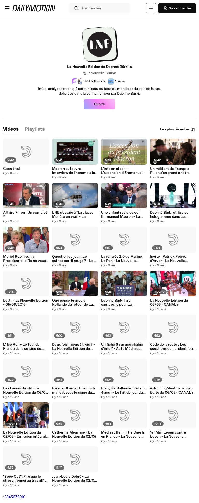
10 (23, 497)
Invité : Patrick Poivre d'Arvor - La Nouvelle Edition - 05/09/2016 (168, 259)
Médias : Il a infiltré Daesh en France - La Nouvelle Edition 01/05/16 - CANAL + (123, 434)
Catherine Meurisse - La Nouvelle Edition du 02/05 (74, 434)
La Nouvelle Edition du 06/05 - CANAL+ (169, 302)
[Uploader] (151, 8)
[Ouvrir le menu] (7, 8)
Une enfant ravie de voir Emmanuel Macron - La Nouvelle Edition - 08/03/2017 (121, 215)
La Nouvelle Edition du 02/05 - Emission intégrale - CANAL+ (25, 434)
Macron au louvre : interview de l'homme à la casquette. (73, 171)
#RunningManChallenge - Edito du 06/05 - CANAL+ (171, 390)
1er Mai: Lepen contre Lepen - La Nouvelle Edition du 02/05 (168, 434)
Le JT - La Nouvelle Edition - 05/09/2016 (25, 302)
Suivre (99, 104)
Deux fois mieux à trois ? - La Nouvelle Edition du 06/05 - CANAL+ (73, 347)
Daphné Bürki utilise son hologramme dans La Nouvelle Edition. (170, 215)
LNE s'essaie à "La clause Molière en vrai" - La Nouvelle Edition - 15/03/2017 (73, 215)
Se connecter (177, 8)
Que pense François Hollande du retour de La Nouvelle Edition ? (72, 302)
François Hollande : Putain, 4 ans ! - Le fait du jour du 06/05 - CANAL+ (123, 390)
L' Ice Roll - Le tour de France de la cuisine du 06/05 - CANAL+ (22, 347)
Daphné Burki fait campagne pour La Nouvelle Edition (116, 302)
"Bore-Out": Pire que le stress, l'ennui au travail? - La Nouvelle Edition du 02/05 (24, 478)
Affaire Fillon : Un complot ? (25, 215)
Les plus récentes (178, 129)
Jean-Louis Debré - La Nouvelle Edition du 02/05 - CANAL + (74, 478)
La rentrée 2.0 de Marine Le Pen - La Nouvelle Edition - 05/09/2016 (121, 259)
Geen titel (11, 169)
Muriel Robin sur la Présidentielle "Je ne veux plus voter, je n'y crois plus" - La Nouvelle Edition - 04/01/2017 (25, 259)
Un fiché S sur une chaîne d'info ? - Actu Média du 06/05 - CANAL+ (122, 347)
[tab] (11, 129)
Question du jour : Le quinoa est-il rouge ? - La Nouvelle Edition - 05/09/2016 (72, 259)
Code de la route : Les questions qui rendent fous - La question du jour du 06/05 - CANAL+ (172, 347)
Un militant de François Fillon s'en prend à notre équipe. (170, 171)
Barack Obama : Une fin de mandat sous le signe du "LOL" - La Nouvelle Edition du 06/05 (75, 390)
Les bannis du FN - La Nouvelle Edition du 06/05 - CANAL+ (25, 390)
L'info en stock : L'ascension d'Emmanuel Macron (122, 171)
